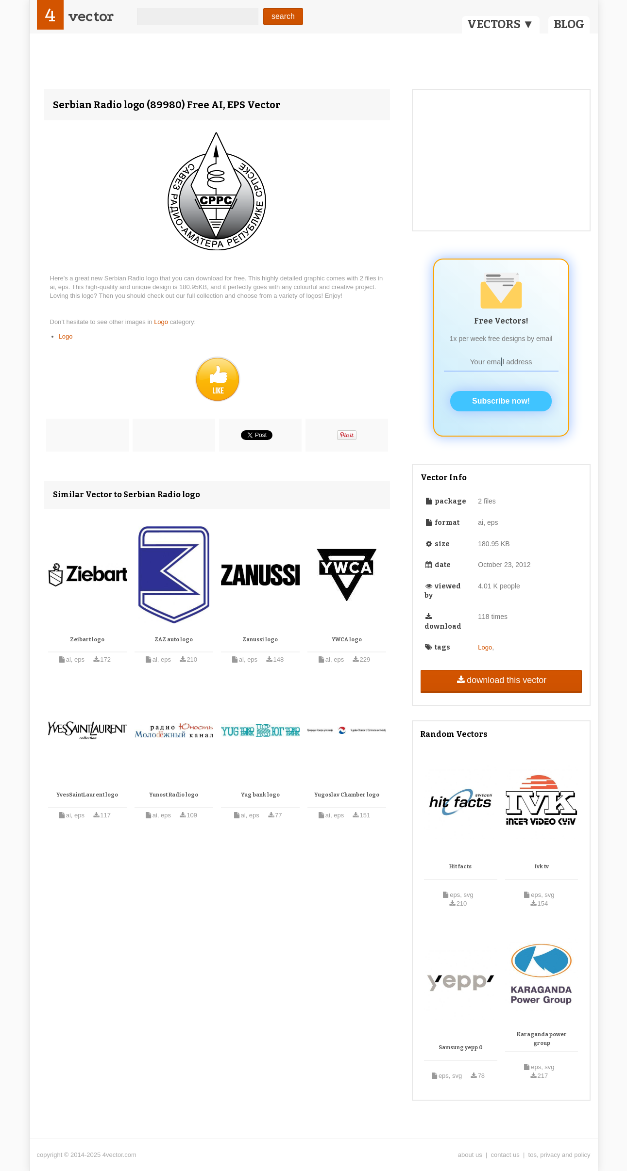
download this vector (501, 680)
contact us (505, 1154)
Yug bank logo (260, 795)
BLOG (569, 24)
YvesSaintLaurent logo (87, 795)
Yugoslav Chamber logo (346, 795)
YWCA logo (347, 639)
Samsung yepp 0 (461, 1047)
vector (91, 16)
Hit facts (460, 866)
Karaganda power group (542, 1038)
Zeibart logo (87, 639)
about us (470, 1154)
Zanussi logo (260, 639)
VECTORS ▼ (500, 24)
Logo (162, 321)
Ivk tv (542, 866)
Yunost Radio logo (173, 795)
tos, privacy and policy (559, 1154)
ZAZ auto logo (173, 639)
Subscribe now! (501, 401)
